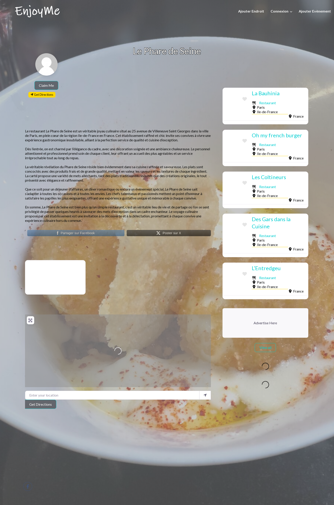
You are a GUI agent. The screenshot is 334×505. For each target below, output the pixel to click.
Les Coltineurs (269, 177)
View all (265, 347)
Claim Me (46, 85)
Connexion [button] (279, 11)
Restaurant (267, 103)
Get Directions (40, 404)
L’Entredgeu (266, 268)
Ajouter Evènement (315, 11)
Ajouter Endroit (251, 11)
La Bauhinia (265, 93)
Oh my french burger (277, 135)
